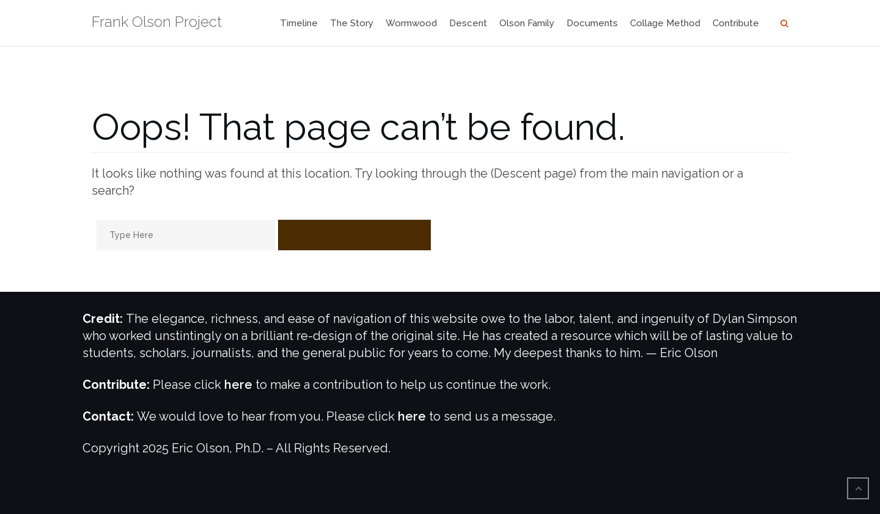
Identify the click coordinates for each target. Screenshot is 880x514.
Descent (468, 23)
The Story (351, 23)
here (238, 384)
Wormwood (411, 23)
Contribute (736, 23)
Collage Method (665, 23)
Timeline (299, 23)
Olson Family (526, 23)
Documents (592, 23)
